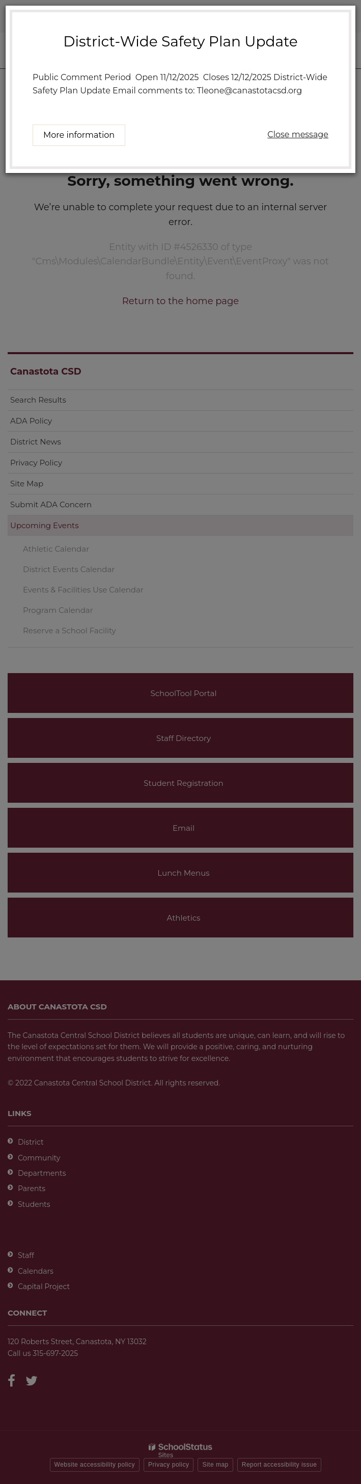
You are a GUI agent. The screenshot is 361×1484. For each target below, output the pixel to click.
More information (79, 135)
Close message (297, 134)
